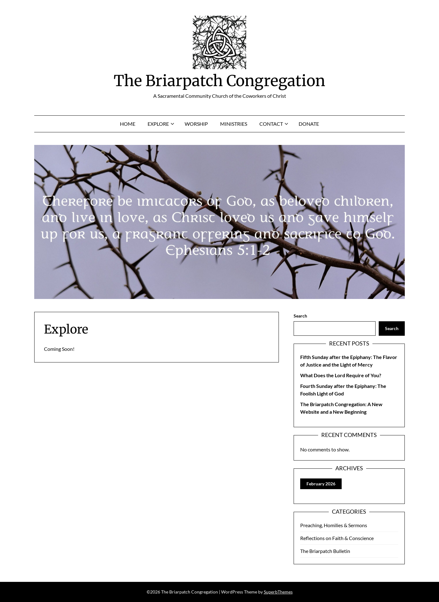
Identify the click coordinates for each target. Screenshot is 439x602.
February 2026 (320, 483)
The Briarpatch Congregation (219, 80)
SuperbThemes (278, 591)
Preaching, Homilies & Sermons (333, 525)
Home (127, 124)
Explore (158, 124)
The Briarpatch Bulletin (325, 551)
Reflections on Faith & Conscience (337, 538)
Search (300, 315)
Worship (196, 124)
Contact (271, 124)
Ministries (233, 124)
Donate (309, 124)
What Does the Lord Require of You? (340, 375)
